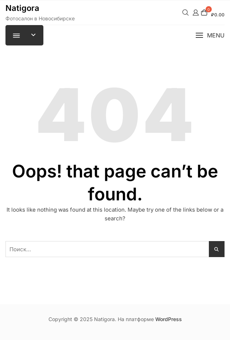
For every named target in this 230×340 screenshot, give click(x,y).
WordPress (168, 319)
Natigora (22, 8)
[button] (210, 35)
